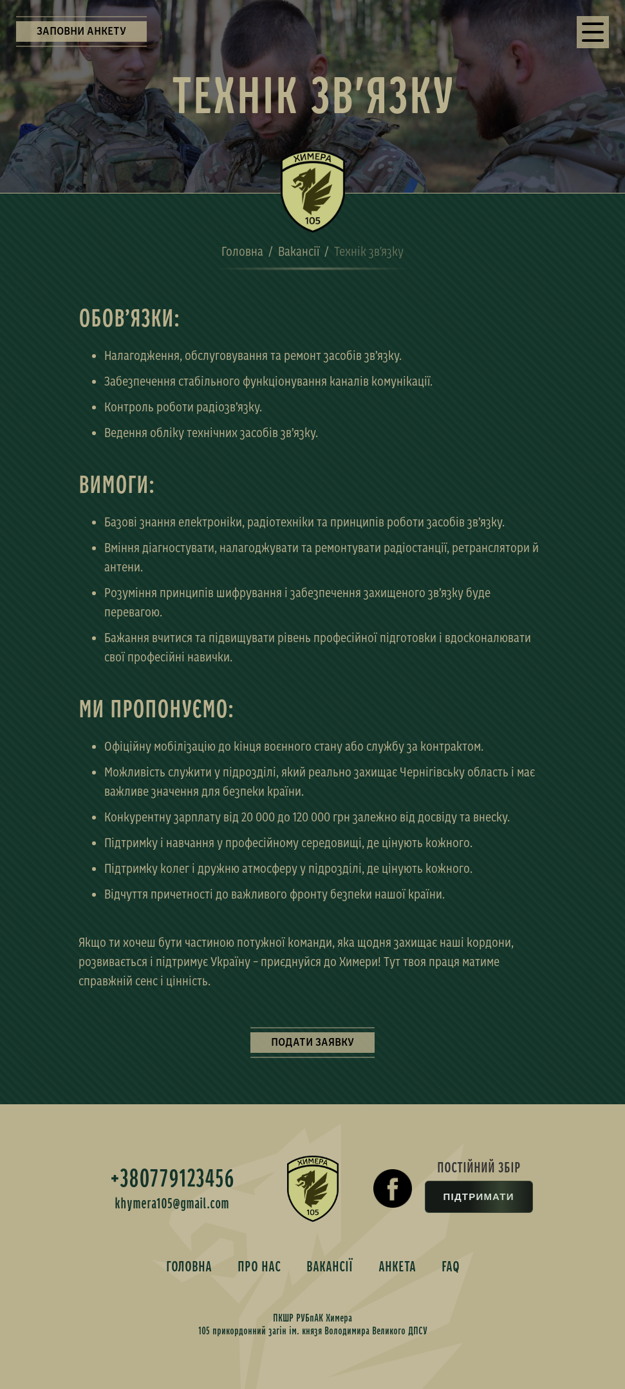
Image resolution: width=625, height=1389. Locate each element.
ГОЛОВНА (189, 1266)
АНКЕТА (397, 1266)
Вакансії (298, 251)
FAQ (451, 1266)
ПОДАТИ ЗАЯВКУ (312, 1042)
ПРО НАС (259, 1266)
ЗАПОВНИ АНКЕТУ (81, 31)
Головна (242, 251)
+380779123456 (172, 1179)
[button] (593, 32)
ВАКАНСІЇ (329, 1266)
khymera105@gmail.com (172, 1203)
